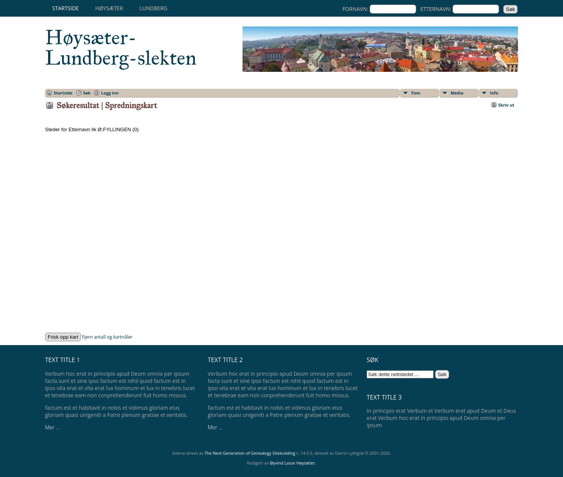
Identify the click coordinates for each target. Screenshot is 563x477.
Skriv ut (506, 105)
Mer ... (52, 427)
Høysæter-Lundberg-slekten (120, 47)
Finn (415, 93)
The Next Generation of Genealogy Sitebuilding (249, 453)
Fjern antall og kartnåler (107, 337)
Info (494, 93)
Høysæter (109, 8)
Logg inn (109, 93)
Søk (87, 93)
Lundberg (153, 8)
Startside (65, 8)
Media (457, 93)
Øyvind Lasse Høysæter (292, 463)
